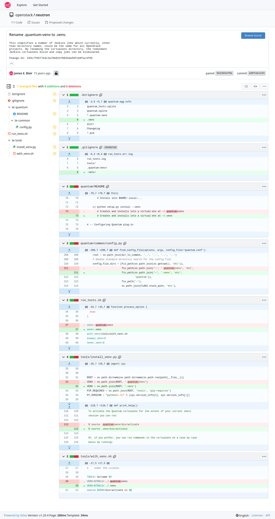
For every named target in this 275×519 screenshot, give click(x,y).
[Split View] (255, 86)
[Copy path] (100, 95)
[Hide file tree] (9, 86)
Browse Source (253, 35)
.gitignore (89, 147)
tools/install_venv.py (99, 357)
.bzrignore (89, 95)
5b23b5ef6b (224, 73)
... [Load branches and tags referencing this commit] (11, 63)
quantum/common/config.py (101, 243)
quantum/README (93, 186)
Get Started (40, 5)
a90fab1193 (257, 73)
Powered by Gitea (15, 515)
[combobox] (246, 86)
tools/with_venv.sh (96, 456)
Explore (22, 5)
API (268, 515)
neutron (43, 15)
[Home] (7, 5)
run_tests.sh (91, 300)
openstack (24, 15)
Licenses (257, 515)
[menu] (264, 86)
